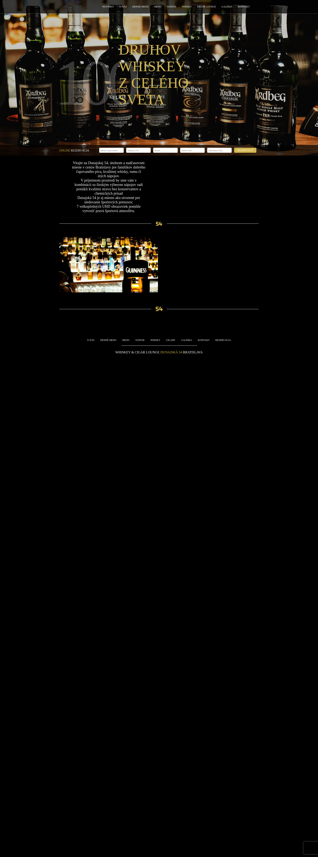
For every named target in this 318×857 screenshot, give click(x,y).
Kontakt (244, 6)
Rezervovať (245, 150)
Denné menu (140, 6)
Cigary (170, 340)
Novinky (108, 6)
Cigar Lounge (206, 6)
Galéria (226, 6)
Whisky (187, 6)
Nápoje (171, 6)
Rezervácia (223, 340)
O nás (123, 6)
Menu (157, 6)
